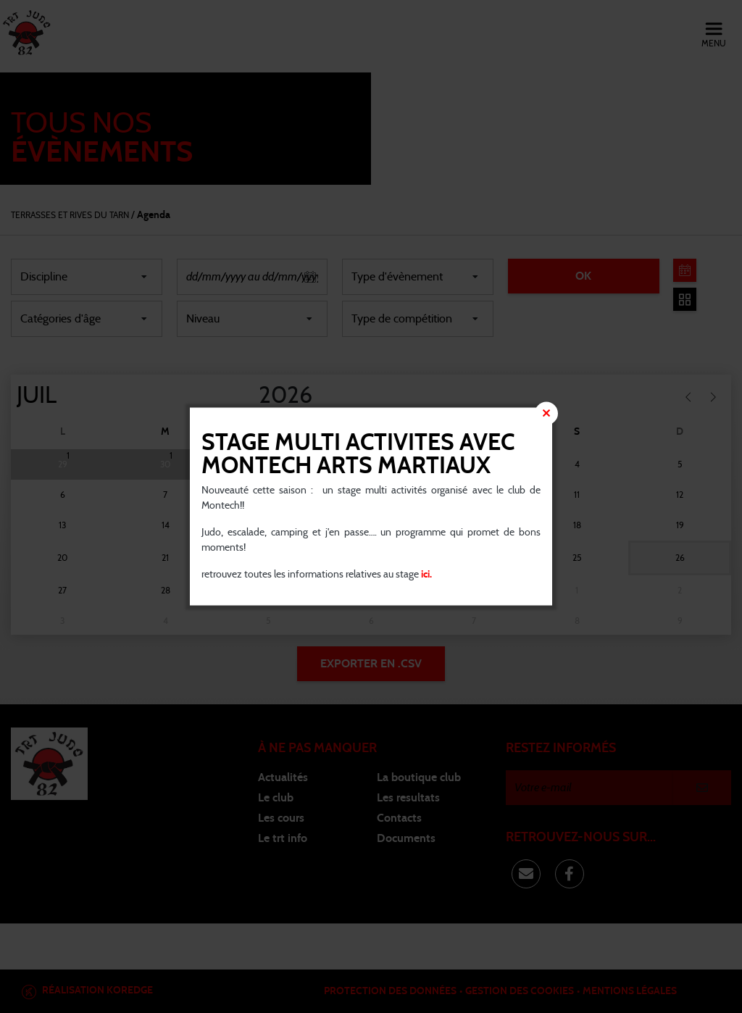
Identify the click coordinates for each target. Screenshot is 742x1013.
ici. (425, 575)
